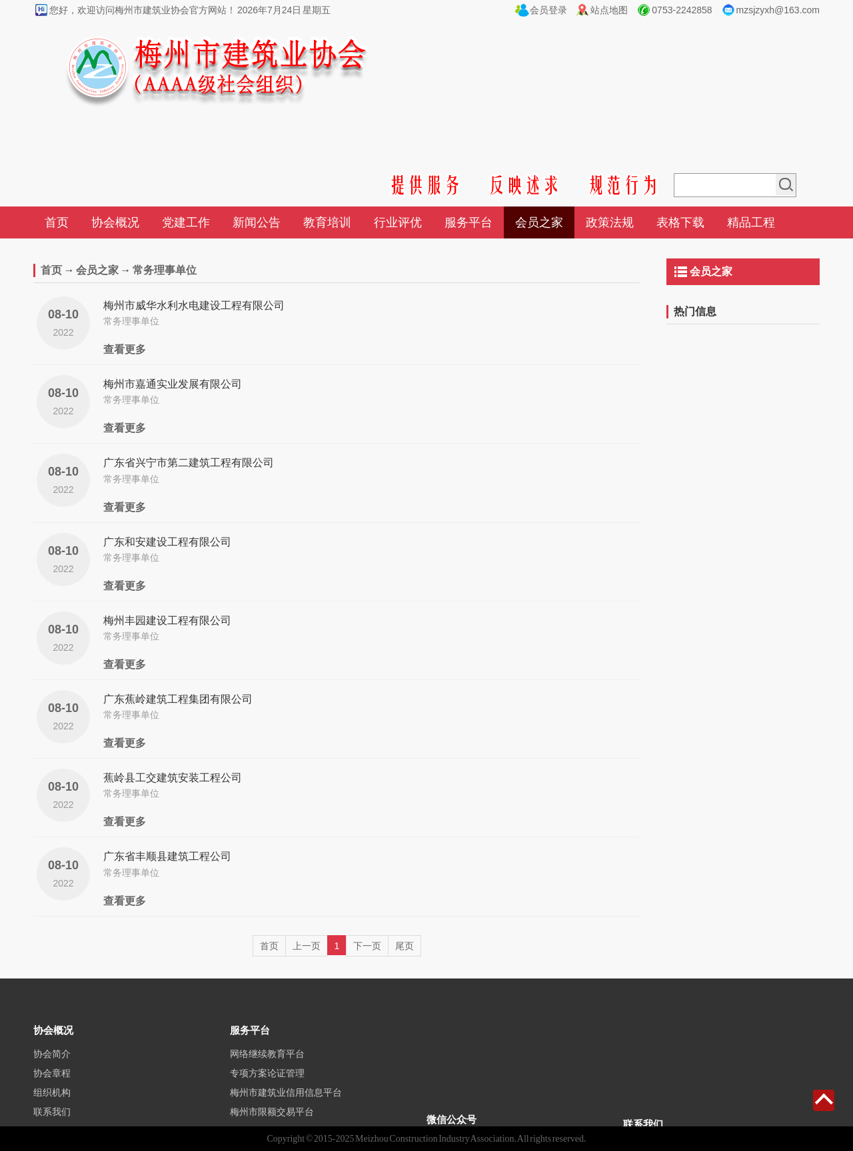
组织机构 (52, 1119)
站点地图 (609, 10)
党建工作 (186, 222)
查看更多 (124, 349)
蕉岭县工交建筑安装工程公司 (172, 777)
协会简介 (52, 1080)
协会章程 (52, 1099)
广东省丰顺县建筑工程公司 (167, 856)
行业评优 (398, 222)
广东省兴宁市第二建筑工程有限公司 (188, 462)
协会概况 (115, 222)
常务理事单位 (165, 270)
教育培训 (327, 222)
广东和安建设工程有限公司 (167, 542)
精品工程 (751, 222)
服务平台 (468, 222)
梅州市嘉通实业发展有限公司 (172, 384)
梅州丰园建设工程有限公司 (167, 620)
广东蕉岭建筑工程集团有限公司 (178, 699)
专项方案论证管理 (267, 1099)
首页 (57, 222)
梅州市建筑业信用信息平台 (286, 1119)
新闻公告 (257, 222)
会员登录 (548, 10)
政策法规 (610, 222)
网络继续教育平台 (267, 1080)
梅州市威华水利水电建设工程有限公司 (194, 305)
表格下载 (680, 222)
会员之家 (539, 222)
